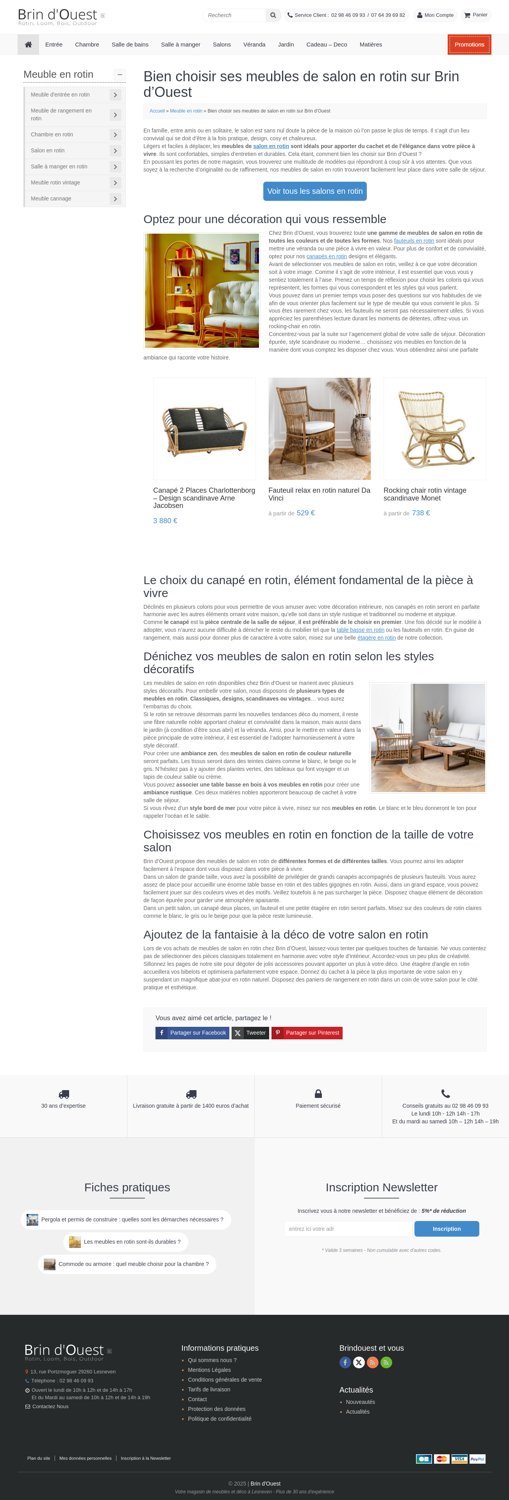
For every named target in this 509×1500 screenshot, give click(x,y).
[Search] (274, 15)
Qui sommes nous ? (212, 1360)
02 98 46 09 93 (348, 15)
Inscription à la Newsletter (146, 1458)
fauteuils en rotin (414, 241)
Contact (197, 1399)
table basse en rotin (360, 630)
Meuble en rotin (186, 111)
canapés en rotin (327, 256)
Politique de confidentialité (220, 1419)
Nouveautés (360, 1402)
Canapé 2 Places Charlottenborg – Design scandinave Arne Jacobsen (204, 498)
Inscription (447, 1229)
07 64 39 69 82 (388, 15)
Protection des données (216, 1409)
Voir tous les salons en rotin (315, 191)
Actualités (358, 1412)
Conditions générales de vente (225, 1380)
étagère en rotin (376, 638)
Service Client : (312, 15)
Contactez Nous (50, 1406)
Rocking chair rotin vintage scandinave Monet (425, 494)
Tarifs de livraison (209, 1389)
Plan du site (38, 1458)
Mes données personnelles (85, 1458)
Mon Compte (439, 15)
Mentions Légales (209, 1370)
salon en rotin (271, 146)
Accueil (157, 111)
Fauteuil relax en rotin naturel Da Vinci (319, 494)
